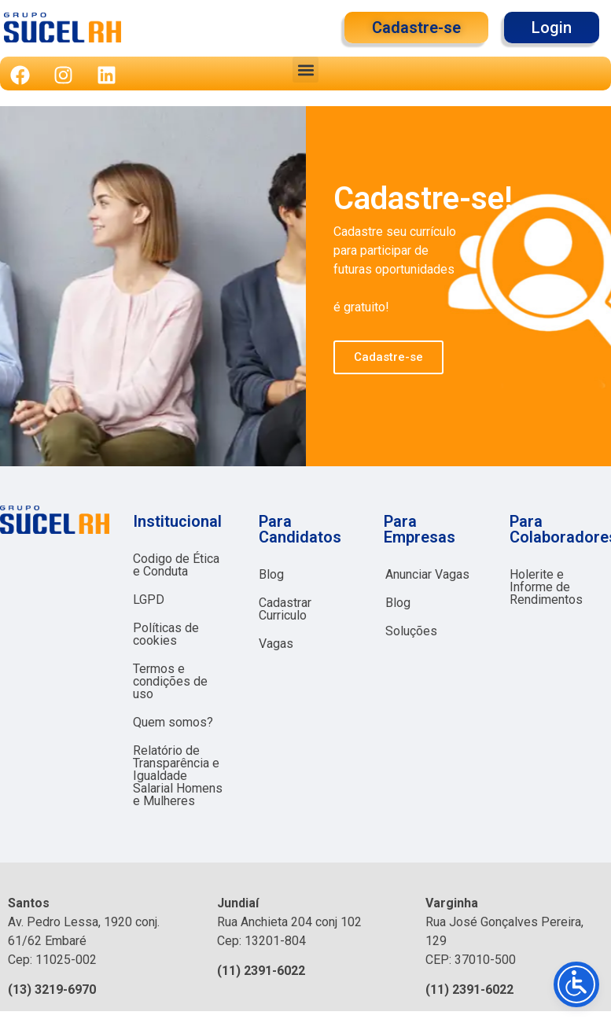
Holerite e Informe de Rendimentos (546, 587)
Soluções (411, 631)
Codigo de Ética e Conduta (176, 565)
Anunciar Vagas (427, 574)
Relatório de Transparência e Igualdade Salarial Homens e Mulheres (178, 775)
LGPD (148, 599)
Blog (271, 574)
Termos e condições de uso (170, 681)
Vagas (276, 643)
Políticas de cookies (166, 634)
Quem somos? (173, 722)
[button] (305, 70)
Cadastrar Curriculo (285, 609)
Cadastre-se (388, 357)
